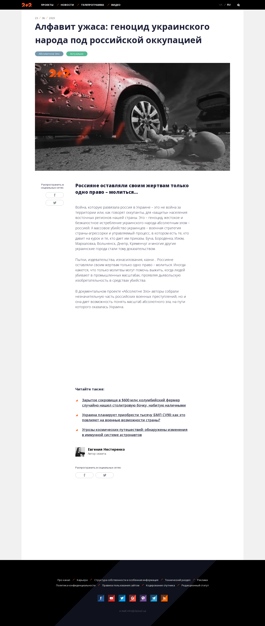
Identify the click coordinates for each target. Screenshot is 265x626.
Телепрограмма (92, 5)
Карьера (82, 580)
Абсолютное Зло (49, 53)
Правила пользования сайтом (120, 585)
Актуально (77, 53)
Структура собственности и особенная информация (126, 580)
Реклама (202, 580)
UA (220, 5)
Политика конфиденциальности (76, 585)
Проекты (47, 5)
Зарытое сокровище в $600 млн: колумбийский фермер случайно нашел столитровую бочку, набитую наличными (134, 402)
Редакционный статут (195, 585)
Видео (115, 5)
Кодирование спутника (160, 585)
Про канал (63, 580)
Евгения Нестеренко (106, 449)
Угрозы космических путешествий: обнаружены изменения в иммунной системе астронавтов (135, 432)
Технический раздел (177, 580)
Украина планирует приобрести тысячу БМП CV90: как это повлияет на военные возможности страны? (133, 417)
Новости (67, 5)
